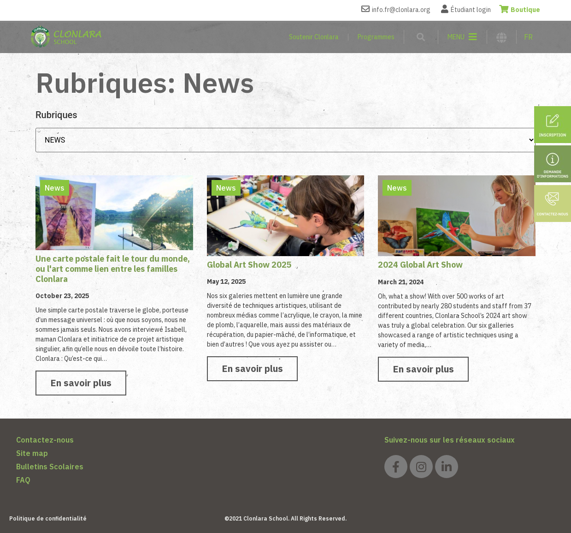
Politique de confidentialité (48, 518)
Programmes (376, 37)
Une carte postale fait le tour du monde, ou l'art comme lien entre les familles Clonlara (112, 268)
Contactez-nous (45, 439)
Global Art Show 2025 (249, 264)
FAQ (23, 480)
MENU (456, 37)
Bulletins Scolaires (49, 466)
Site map (32, 453)
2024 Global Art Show (420, 264)
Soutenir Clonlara (314, 37)
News (55, 187)
